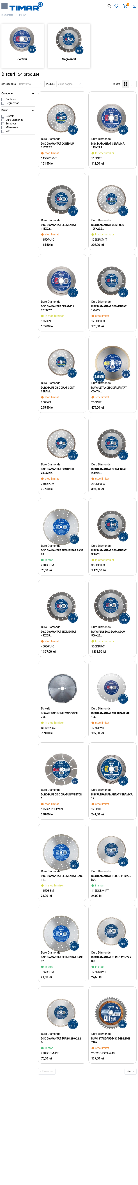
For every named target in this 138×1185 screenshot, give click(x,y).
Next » (130, 1071)
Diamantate (7, 15)
